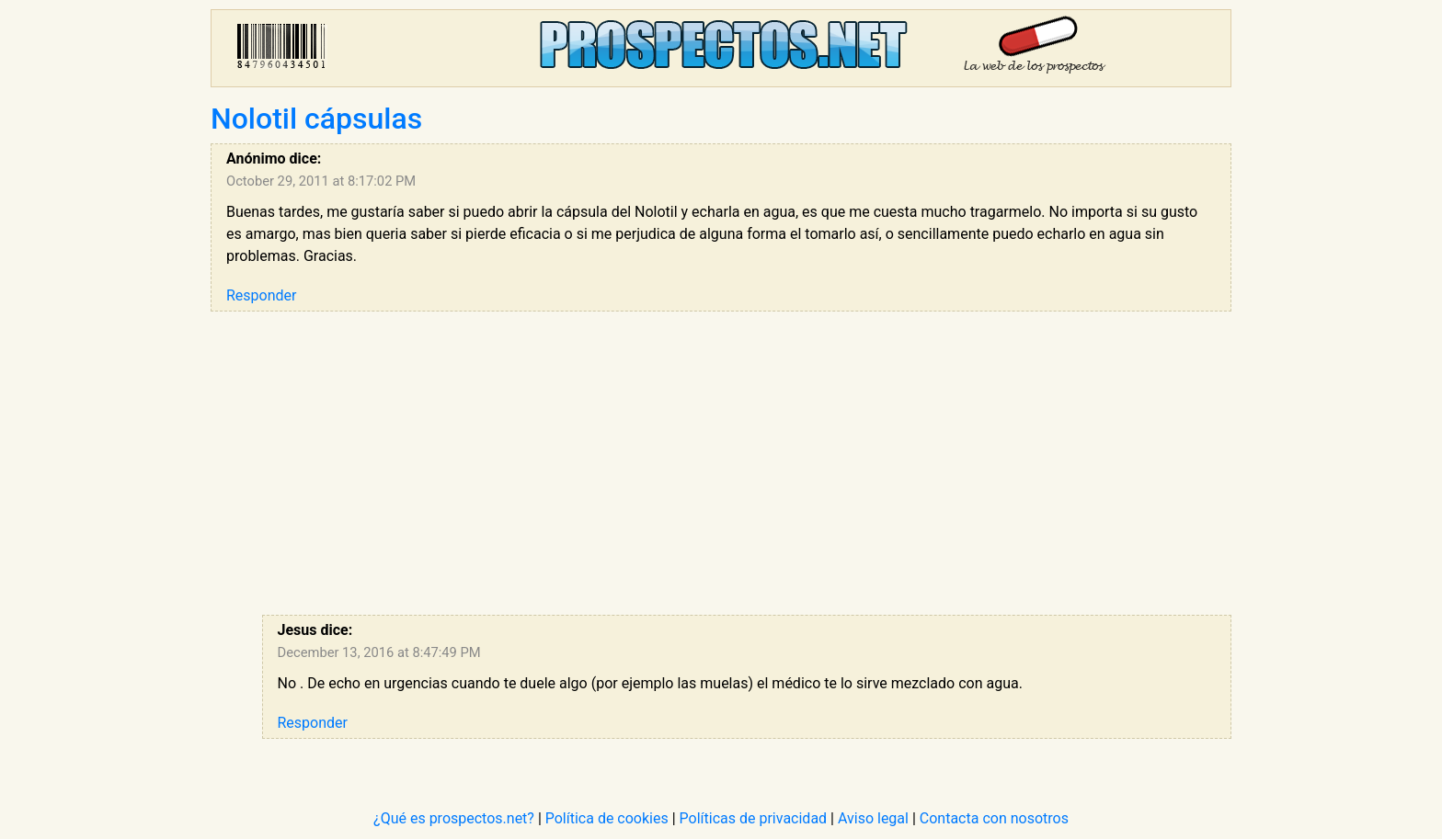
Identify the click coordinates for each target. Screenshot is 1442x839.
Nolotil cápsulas (316, 118)
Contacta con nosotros (994, 818)
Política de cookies (607, 818)
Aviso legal (873, 818)
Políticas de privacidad (754, 818)
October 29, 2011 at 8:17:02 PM (321, 181)
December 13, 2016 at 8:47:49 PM (379, 652)
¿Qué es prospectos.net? (453, 818)
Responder (261, 295)
